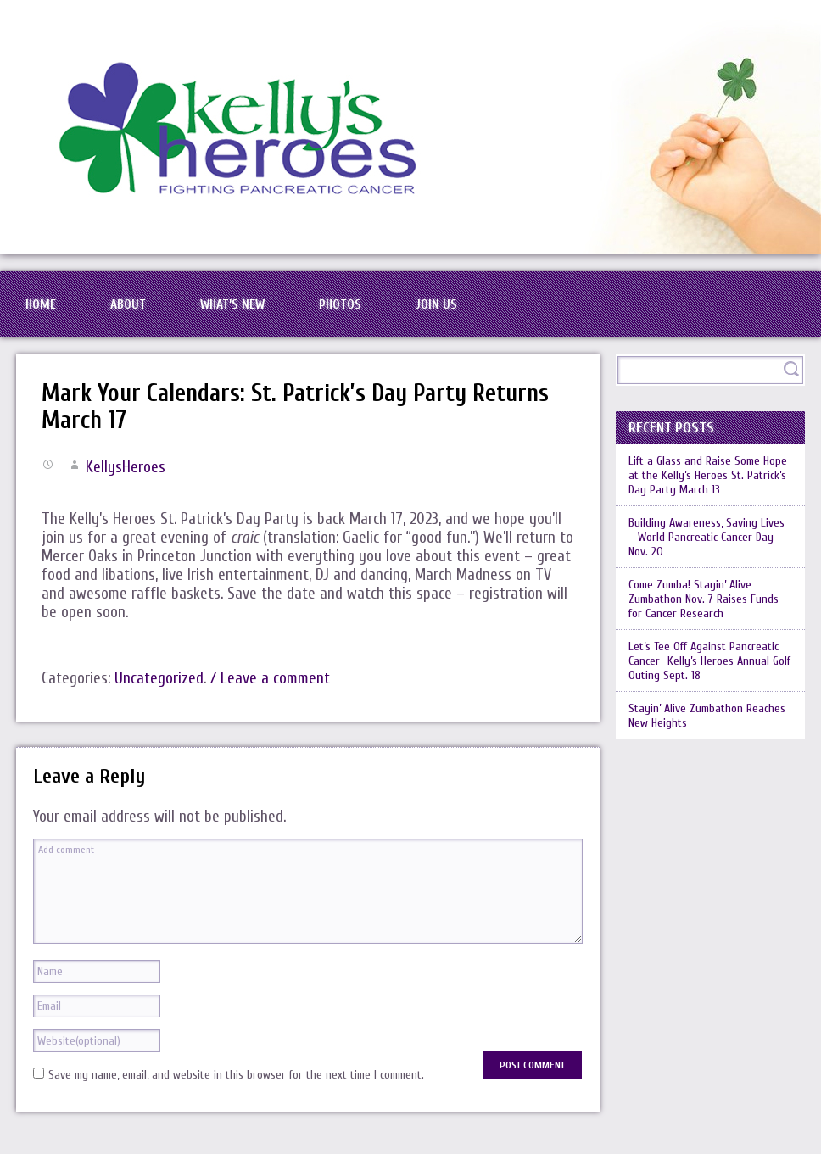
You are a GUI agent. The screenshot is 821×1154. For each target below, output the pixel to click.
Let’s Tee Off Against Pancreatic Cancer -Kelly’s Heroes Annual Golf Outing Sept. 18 (709, 661)
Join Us (436, 304)
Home (40, 304)
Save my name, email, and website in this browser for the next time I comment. (236, 1075)
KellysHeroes (125, 467)
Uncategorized (159, 678)
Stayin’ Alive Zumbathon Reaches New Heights (706, 715)
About (128, 304)
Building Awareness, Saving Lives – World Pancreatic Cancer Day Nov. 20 (706, 537)
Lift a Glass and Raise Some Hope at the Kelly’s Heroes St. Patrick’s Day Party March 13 (707, 475)
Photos (340, 304)
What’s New (232, 304)
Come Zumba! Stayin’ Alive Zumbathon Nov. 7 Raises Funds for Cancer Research (703, 599)
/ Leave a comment (270, 678)
